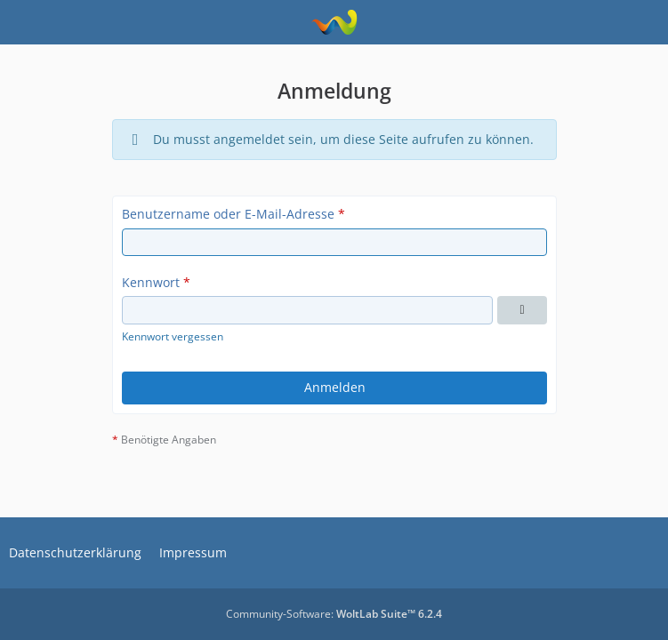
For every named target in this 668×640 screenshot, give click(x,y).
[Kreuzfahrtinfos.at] (334, 22)
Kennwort (151, 282)
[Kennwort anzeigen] (522, 310)
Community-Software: (334, 613)
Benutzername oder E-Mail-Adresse (228, 213)
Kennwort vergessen (172, 336)
